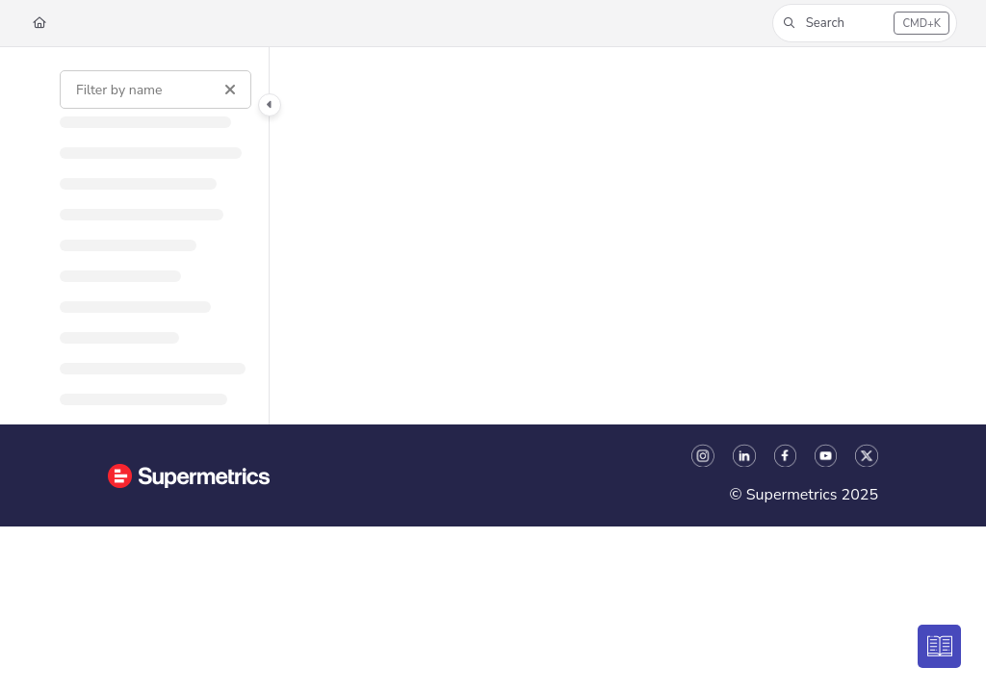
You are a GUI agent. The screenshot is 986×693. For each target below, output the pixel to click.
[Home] (39, 23)
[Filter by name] (155, 89)
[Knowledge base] (940, 647)
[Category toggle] (269, 104)
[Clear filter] (230, 89)
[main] (613, 235)
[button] (864, 23)
